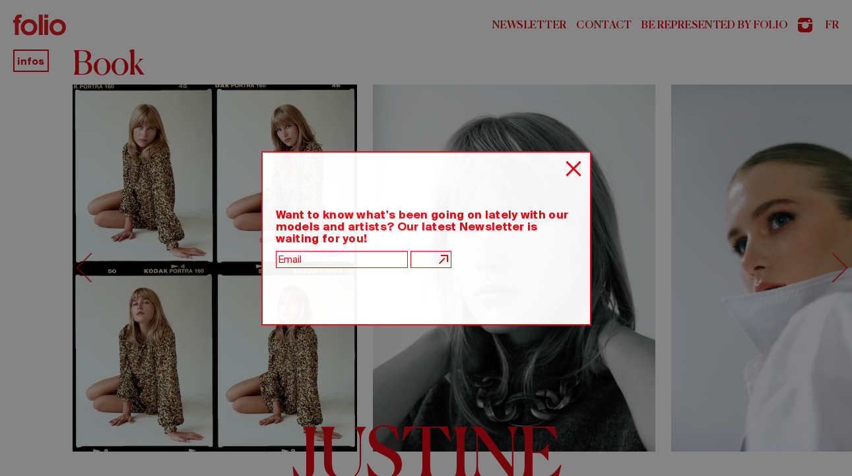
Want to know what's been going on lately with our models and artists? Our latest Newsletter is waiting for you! (422, 226)
